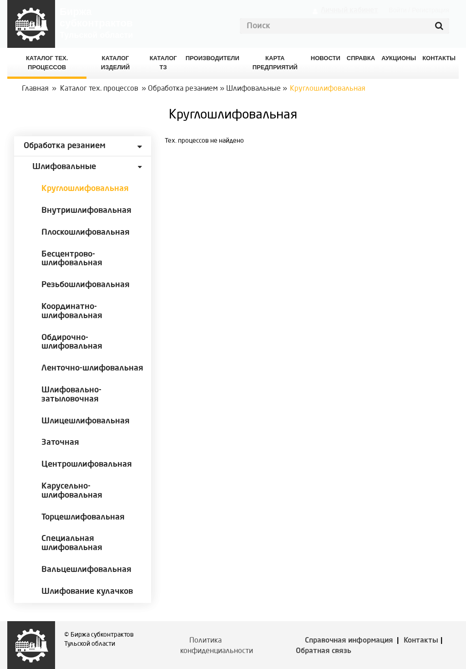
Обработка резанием (183, 89)
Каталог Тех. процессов (47, 63)
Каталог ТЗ (163, 63)
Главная (35, 89)
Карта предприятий (275, 63)
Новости (325, 58)
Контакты (421, 640)
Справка (361, 58)
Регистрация (430, 10)
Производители (212, 58)
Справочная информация (349, 640)
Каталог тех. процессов (99, 89)
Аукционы (398, 58)
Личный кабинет (349, 10)
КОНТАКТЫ (439, 58)
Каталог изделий (115, 63)
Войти (397, 10)
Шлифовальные (253, 89)
